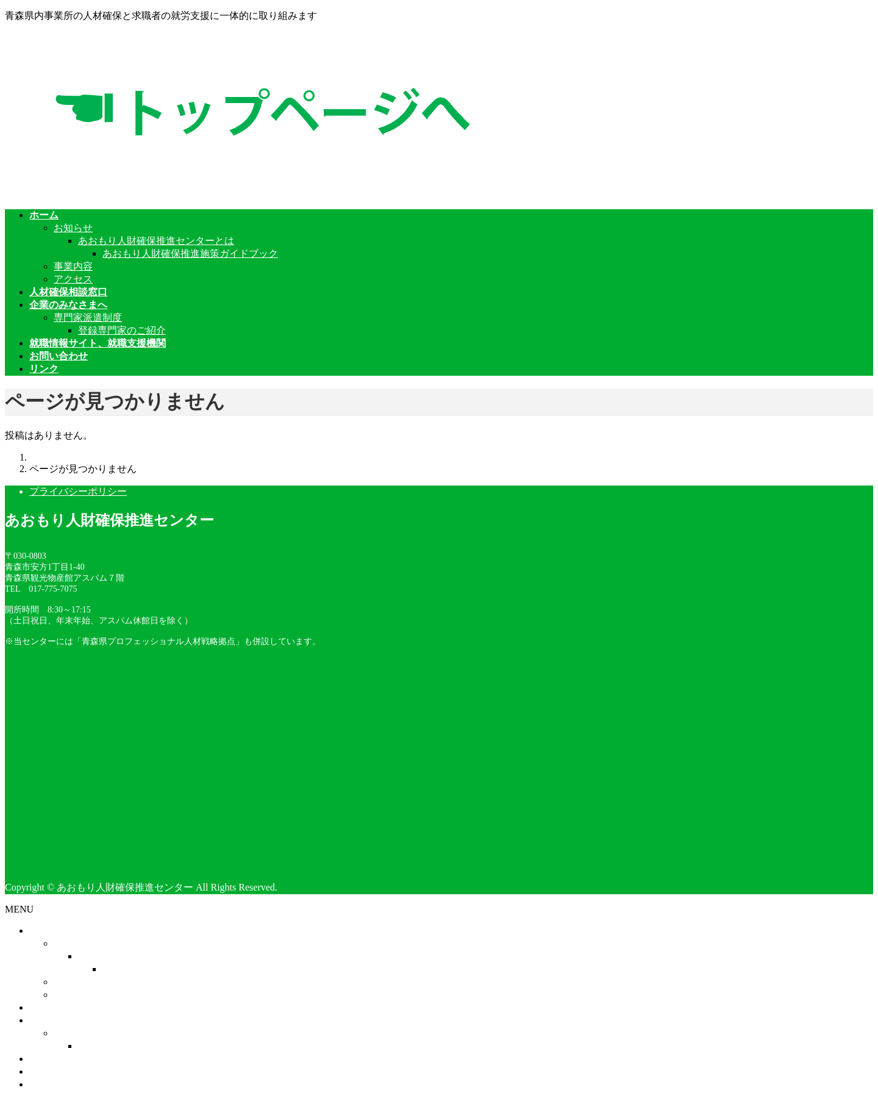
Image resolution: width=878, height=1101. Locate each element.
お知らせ (73, 228)
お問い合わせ (58, 1071)
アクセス (73, 279)
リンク (44, 1084)
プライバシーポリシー (78, 491)
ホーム (44, 930)
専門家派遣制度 (88, 317)
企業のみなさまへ (68, 1020)
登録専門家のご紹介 (122, 330)
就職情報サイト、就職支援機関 (97, 1058)
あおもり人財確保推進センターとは (156, 240)
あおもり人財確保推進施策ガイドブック (190, 253)
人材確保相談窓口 (68, 1007)
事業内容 (73, 266)
